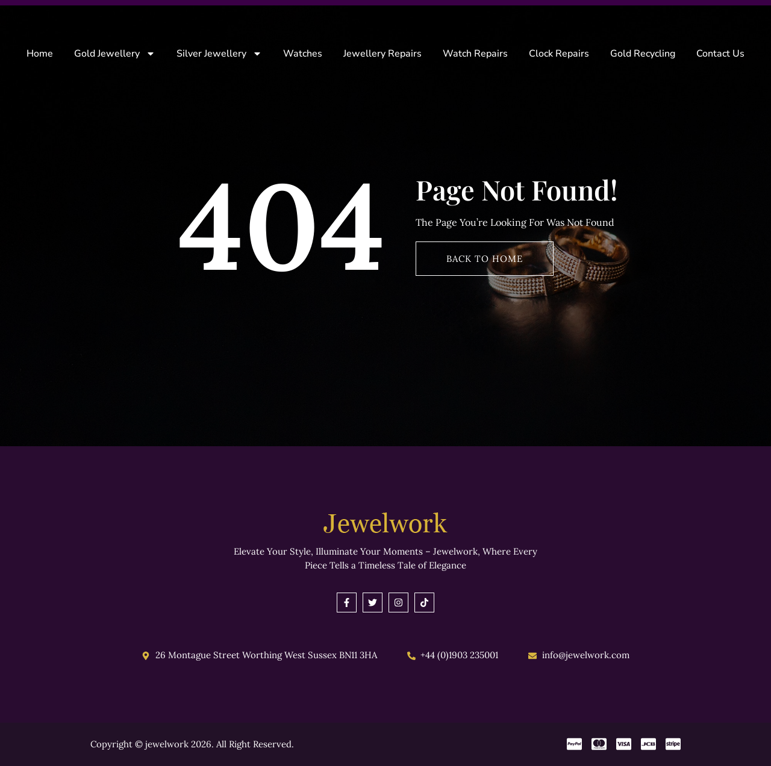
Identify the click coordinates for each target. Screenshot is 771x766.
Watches (302, 54)
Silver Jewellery (219, 54)
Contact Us (720, 54)
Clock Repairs (559, 54)
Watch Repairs (475, 54)
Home (40, 54)
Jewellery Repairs (382, 54)
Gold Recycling (642, 54)
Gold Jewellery (114, 54)
